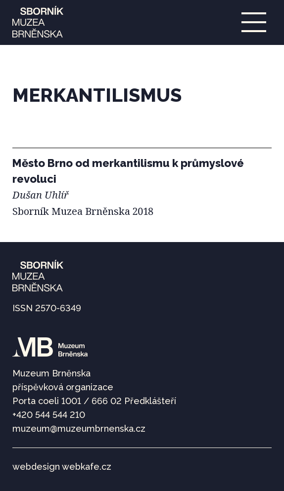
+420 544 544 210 (48, 414)
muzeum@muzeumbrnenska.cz (78, 428)
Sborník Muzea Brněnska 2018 (82, 211)
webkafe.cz (86, 466)
